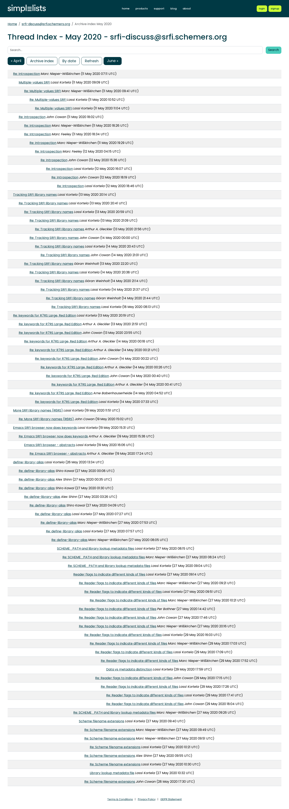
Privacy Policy (147, 799)
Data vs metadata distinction (129, 669)
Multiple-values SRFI (34, 82)
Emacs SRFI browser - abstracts (49, 445)
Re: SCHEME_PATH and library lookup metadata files (103, 557)
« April (16, 60)
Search (273, 50)
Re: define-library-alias (37, 471)
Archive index (42, 60)
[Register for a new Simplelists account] (275, 8)
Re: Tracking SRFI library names (43, 203)
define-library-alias (28, 462)
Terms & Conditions (120, 799)
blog (173, 8)
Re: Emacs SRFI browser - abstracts (58, 453)
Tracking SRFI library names (35, 194)
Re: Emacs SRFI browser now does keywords (53, 436)
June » (112, 60)
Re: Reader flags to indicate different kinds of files (117, 583)
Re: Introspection (26, 73)
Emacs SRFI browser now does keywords (45, 427)
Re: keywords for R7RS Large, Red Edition (44, 315)
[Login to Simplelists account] (262, 8)
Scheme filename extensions (101, 721)
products (141, 8)
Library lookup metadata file (112, 773)
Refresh (92, 60)
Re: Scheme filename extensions (109, 729)
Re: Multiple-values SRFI (42, 91)
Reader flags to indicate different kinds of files (109, 574)
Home (12, 24)
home (125, 8)
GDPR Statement (171, 799)
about (187, 8)
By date (69, 60)
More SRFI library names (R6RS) (38, 410)
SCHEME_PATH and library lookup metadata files (95, 548)
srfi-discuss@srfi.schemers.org (46, 24)
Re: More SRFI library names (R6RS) (46, 419)
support (159, 8)
